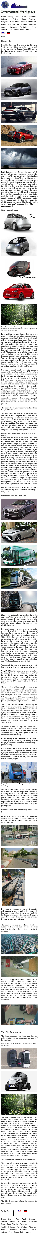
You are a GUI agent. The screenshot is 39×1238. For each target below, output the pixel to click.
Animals (4, 30)
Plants (34, 27)
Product (32, 19)
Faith (22, 30)
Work (24, 17)
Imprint (28, 30)
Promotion (32, 22)
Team (24, 19)
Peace (16, 30)
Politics (15, 19)
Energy (10, 17)
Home (3, 17)
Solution (4, 19)
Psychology (24, 27)
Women (4, 27)
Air (18, 25)
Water (18, 17)
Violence (32, 25)
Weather (24, 25)
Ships (17, 22)
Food (10, 30)
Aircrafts (24, 22)
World (3, 25)
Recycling (4, 22)
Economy (32, 17)
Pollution (11, 25)
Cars (12, 22)
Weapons (13, 27)
